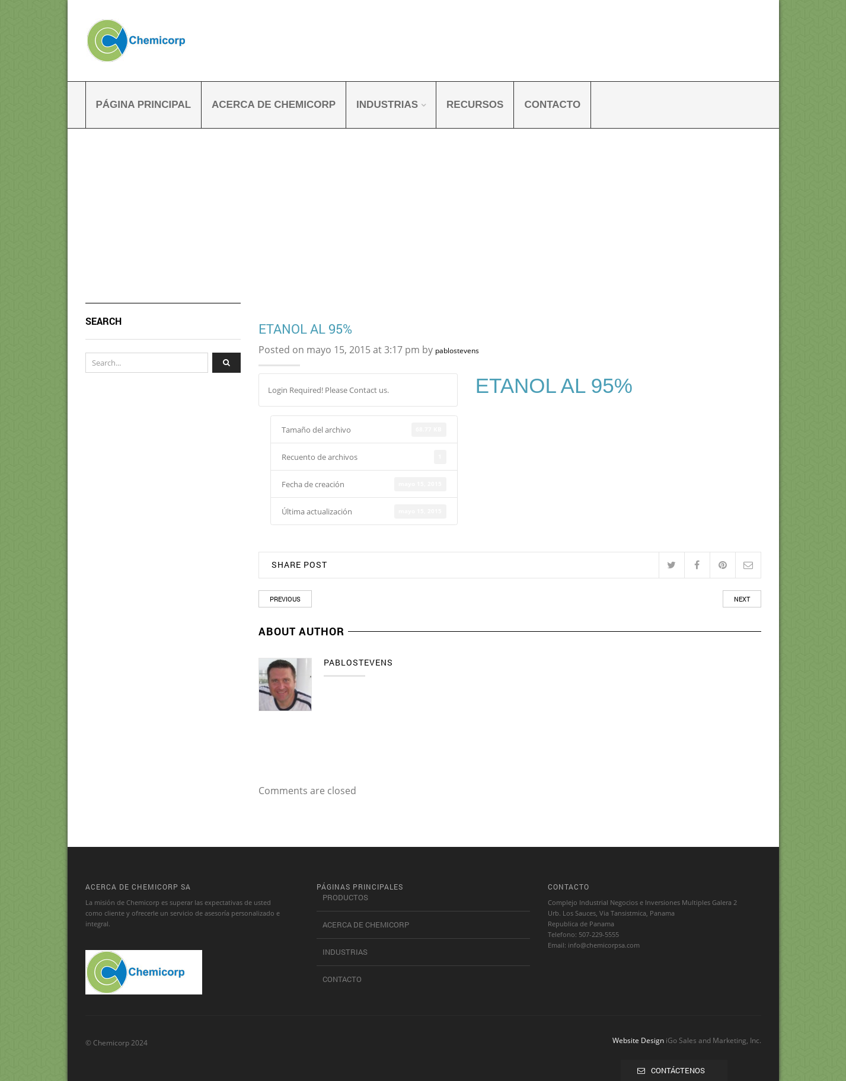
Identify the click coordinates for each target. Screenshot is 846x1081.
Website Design (638, 1040)
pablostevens (457, 351)
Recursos (474, 104)
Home (95, 220)
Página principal (143, 104)
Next (742, 598)
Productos (345, 897)
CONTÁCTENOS (678, 1070)
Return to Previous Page (716, 206)
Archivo (128, 220)
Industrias (387, 104)
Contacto (552, 104)
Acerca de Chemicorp (274, 104)
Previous (285, 598)
